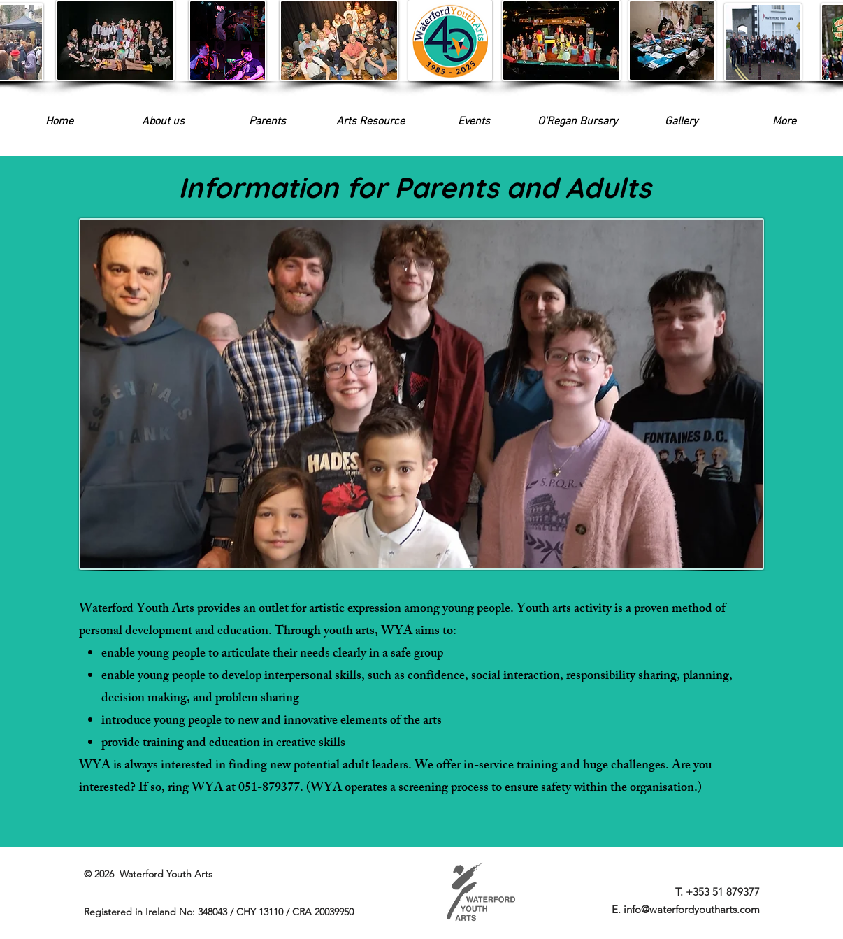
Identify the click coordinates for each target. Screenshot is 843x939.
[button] (474, 122)
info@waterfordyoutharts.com (692, 909)
